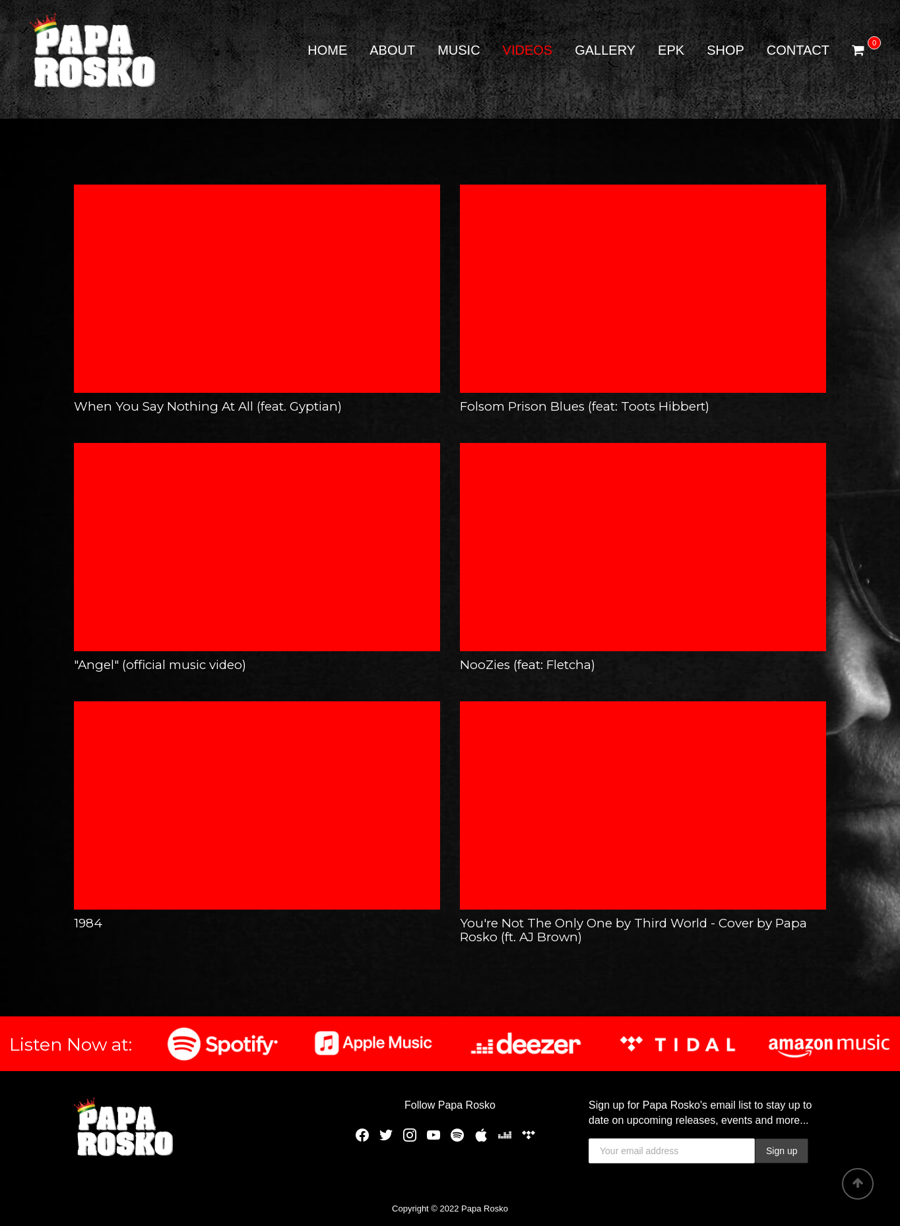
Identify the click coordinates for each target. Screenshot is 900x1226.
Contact (798, 50)
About (392, 50)
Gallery (605, 50)
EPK (671, 50)
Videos (528, 50)
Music (458, 50)
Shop (725, 50)
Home (327, 50)
